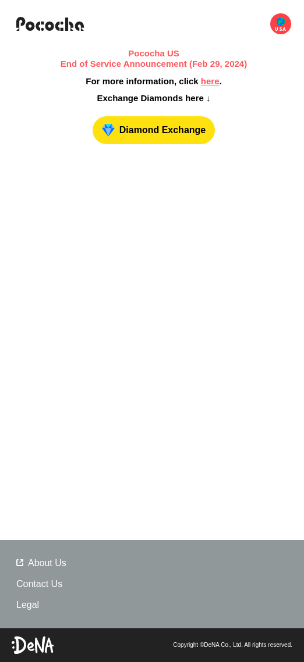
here (210, 81)
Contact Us (39, 584)
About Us (41, 563)
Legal (27, 605)
